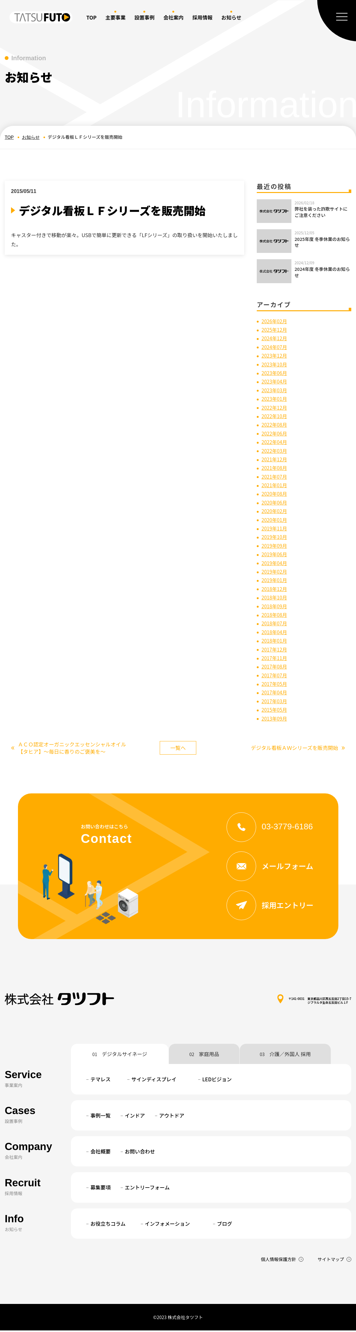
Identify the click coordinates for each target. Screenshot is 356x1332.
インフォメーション (167, 1225)
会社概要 (100, 1153)
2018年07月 (274, 623)
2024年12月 (274, 338)
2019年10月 (274, 536)
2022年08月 (274, 424)
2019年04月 (274, 563)
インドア (135, 1117)
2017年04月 (274, 692)
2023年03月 (274, 390)
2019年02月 (274, 571)
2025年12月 (274, 329)
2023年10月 (274, 364)
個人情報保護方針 (278, 1261)
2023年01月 (274, 398)
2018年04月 (274, 632)
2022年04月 (274, 442)
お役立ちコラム (108, 1225)
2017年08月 (274, 666)
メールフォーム (273, 867)
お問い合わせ (140, 1153)
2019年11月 (274, 528)
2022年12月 (274, 407)
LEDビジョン (217, 1081)
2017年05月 (274, 683)
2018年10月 (274, 597)
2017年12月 (274, 649)
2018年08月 (274, 614)
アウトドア (171, 1117)
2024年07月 (274, 347)
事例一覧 (100, 1117)
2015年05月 (274, 709)
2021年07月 (274, 476)
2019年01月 (274, 580)
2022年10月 (274, 416)
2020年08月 (274, 493)
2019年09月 (274, 545)
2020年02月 (274, 511)
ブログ (224, 1225)
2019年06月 (274, 554)
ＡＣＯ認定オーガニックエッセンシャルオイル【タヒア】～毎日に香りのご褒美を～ (68, 749)
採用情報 (202, 17)
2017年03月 (274, 701)
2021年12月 (274, 459)
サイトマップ (331, 1261)
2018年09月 (274, 606)
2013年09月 (274, 718)
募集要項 (100, 1189)
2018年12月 (274, 589)
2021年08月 (274, 467)
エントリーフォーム (147, 1189)
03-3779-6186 (273, 828)
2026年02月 (274, 321)
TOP (91, 17)
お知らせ (31, 137)
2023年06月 (274, 373)
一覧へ (178, 748)
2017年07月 (274, 675)
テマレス (100, 1081)
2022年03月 (274, 450)
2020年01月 (274, 519)
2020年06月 (274, 502)
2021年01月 (274, 485)
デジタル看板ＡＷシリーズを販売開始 (293, 749)
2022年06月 (274, 433)
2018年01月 (274, 640)
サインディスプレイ (153, 1081)
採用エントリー (273, 906)
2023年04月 (274, 381)
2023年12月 (274, 355)
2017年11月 (274, 658)
